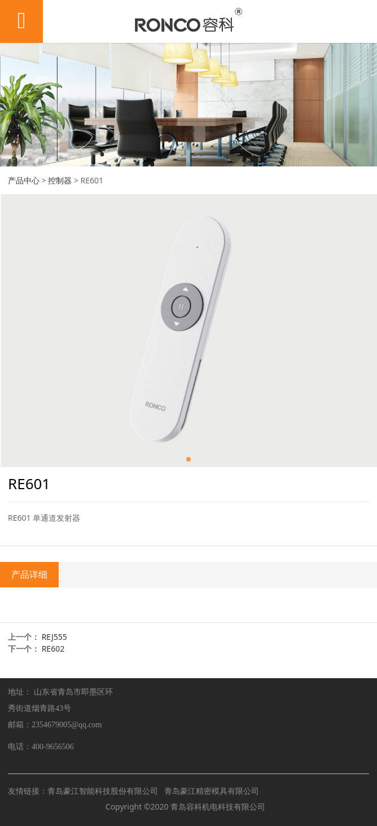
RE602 (53, 648)
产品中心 (24, 180)
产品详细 (29, 574)
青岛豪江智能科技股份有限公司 (102, 790)
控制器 (60, 180)
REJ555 (54, 636)
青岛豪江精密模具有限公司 (211, 790)
